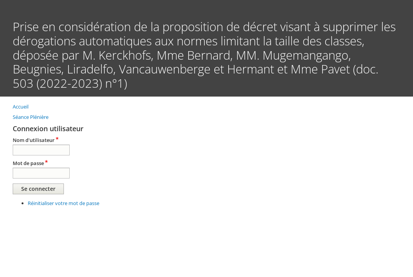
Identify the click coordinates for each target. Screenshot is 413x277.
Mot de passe (28, 163)
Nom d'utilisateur (34, 140)
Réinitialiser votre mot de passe (63, 203)
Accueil (20, 106)
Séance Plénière (30, 116)
